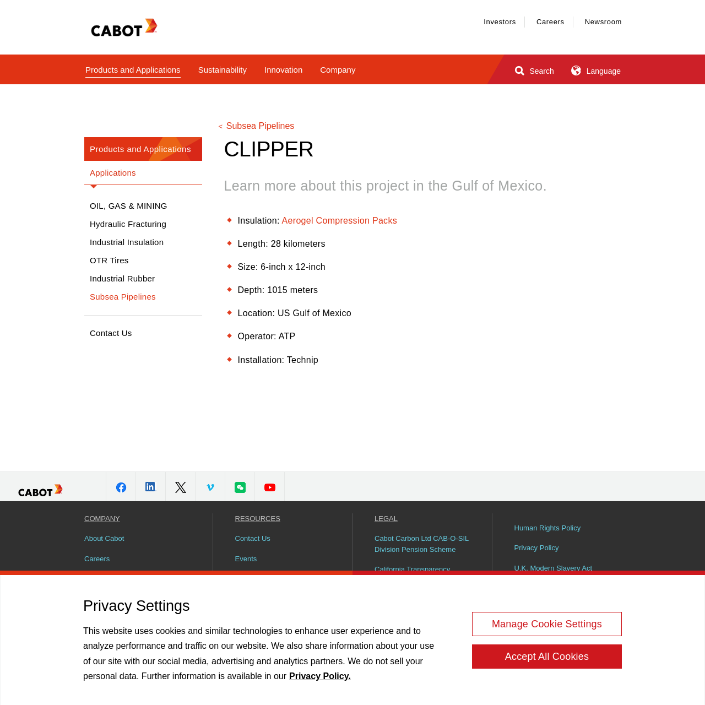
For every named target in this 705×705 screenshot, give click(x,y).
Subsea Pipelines (123, 296)
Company (337, 69)
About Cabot (104, 538)
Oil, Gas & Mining (128, 205)
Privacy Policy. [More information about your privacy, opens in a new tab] (320, 680)
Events (246, 559)
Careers (550, 22)
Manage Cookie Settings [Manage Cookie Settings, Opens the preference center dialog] (547, 627)
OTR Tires (109, 260)
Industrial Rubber (122, 278)
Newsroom (603, 22)
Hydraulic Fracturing (128, 224)
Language (595, 70)
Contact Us (111, 333)
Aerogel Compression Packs (339, 220)
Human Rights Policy (547, 528)
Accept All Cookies (547, 660)
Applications (113, 172)
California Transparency (412, 569)
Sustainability (222, 69)
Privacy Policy (536, 548)
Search (533, 70)
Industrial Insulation (127, 242)
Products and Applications (133, 69)
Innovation (283, 69)
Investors (500, 22)
